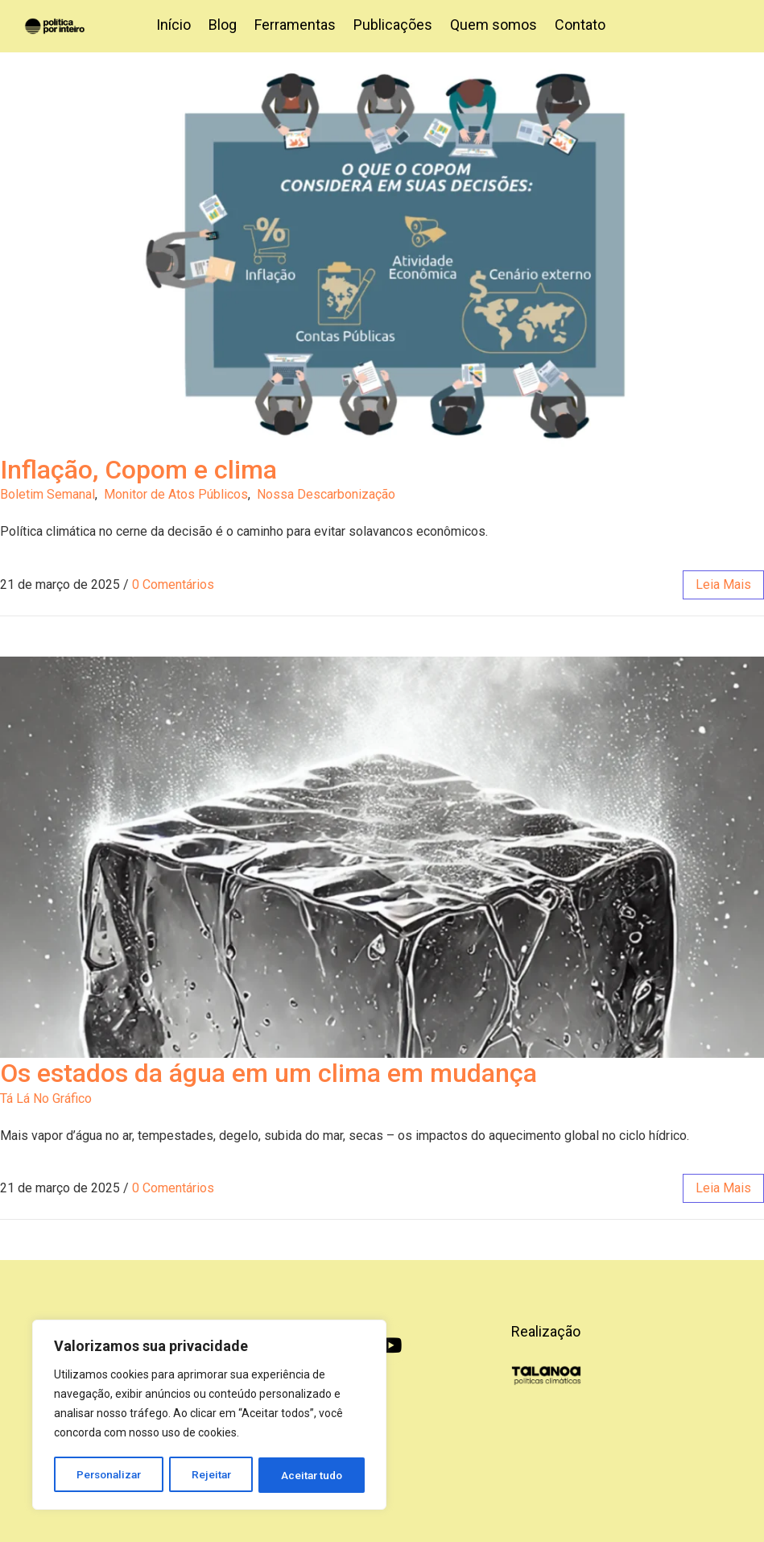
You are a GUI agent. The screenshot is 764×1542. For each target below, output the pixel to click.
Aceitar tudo (312, 1475)
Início (173, 24)
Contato (580, 24)
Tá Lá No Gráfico (46, 1098)
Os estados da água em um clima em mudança (268, 1073)
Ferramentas (295, 24)
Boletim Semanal (47, 494)
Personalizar (109, 1475)
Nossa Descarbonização (326, 494)
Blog (223, 24)
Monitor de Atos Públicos (176, 494)
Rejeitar (212, 1475)
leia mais (723, 584)
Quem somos (493, 24)
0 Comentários (173, 584)
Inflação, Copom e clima (138, 469)
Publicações (392, 24)
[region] (209, 1416)
